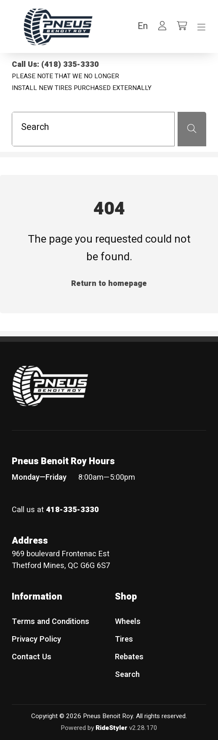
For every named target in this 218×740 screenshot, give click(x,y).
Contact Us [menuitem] (31, 657)
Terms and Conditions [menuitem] (50, 621)
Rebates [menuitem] (129, 657)
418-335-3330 (72, 509)
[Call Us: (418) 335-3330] (109, 65)
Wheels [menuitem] (128, 621)
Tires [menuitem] (124, 639)
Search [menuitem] (127, 674)
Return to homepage (109, 283)
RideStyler (112, 727)
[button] (143, 26)
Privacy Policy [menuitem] (36, 639)
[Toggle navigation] (201, 27)
